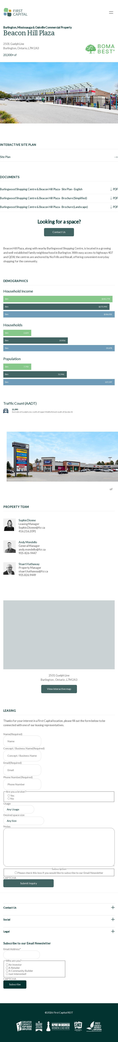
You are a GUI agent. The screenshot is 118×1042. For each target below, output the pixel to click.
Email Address (12, 949)
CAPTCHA (9, 877)
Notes (6, 826)
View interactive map (59, 688)
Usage (7, 803)
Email (12, 762)
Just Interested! (17, 973)
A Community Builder (21, 970)
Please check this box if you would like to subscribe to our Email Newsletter (60, 872)
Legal (6, 931)
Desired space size (13, 814)
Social (6, 919)
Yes (12, 795)
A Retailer (14, 967)
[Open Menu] (111, 12)
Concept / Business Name (24, 748)
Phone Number (18, 777)
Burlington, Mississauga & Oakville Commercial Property (37, 27)
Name (12, 734)
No (12, 798)
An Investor (15, 964)
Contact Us (59, 231)
